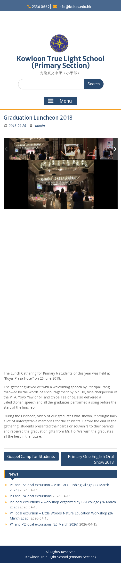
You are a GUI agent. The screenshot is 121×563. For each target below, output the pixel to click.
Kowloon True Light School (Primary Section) (60, 62)
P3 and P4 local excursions (31, 496)
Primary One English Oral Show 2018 (91, 459)
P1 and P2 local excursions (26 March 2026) (44, 524)
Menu (60, 101)
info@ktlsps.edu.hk (74, 7)
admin (40, 125)
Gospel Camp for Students (31, 456)
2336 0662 (41, 7)
